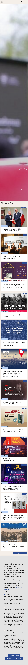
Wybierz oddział (9, 2)
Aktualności (7, 111)
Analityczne (8, 607)
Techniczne (8, 594)
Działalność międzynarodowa (9, 468)
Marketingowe (9, 630)
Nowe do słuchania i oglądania (10, 515)
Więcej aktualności (20, 461)
